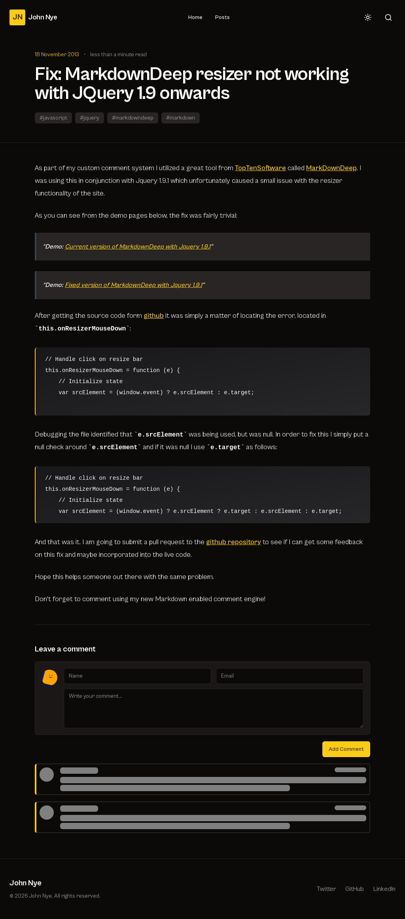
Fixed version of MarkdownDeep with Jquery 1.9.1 (133, 285)
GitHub (354, 888)
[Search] (388, 17)
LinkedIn (384, 888)
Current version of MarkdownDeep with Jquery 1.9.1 (137, 246)
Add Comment (346, 749)
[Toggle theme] (368, 17)
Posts (222, 17)
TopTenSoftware (260, 168)
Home (195, 17)
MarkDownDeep (331, 168)
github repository (233, 542)
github (154, 315)
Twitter (326, 888)
